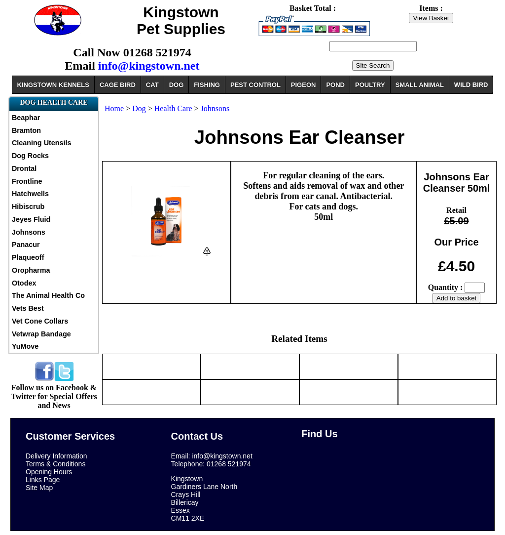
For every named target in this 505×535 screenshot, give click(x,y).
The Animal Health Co (48, 295)
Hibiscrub (28, 206)
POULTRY (370, 84)
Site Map (39, 488)
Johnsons (28, 232)
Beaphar (26, 118)
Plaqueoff (28, 257)
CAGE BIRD (118, 84)
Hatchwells (30, 194)
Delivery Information (56, 456)
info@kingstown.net (149, 65)
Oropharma (31, 270)
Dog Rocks (30, 156)
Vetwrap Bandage (41, 334)
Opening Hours (49, 472)
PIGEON (303, 84)
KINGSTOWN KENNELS (53, 84)
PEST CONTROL (255, 84)
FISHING (207, 84)
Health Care (173, 108)
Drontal (24, 168)
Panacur (26, 244)
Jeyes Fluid (31, 219)
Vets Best (28, 308)
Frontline (27, 181)
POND (335, 84)
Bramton (26, 130)
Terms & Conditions (55, 464)
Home (114, 108)
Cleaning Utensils (42, 143)
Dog (140, 108)
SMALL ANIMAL (420, 84)
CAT (152, 84)
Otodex (24, 283)
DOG (176, 84)
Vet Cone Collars (40, 321)
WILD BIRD (471, 84)
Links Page (43, 480)
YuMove (25, 346)
